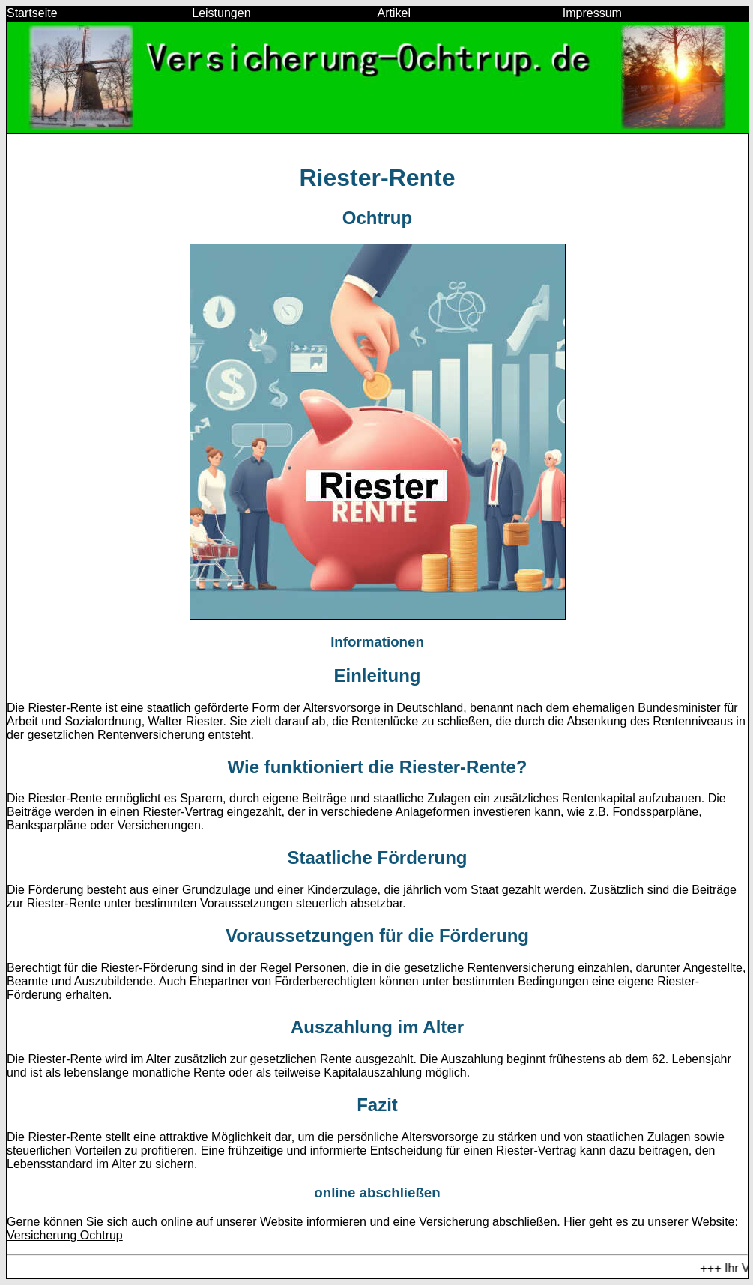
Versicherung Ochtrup (65, 1235)
